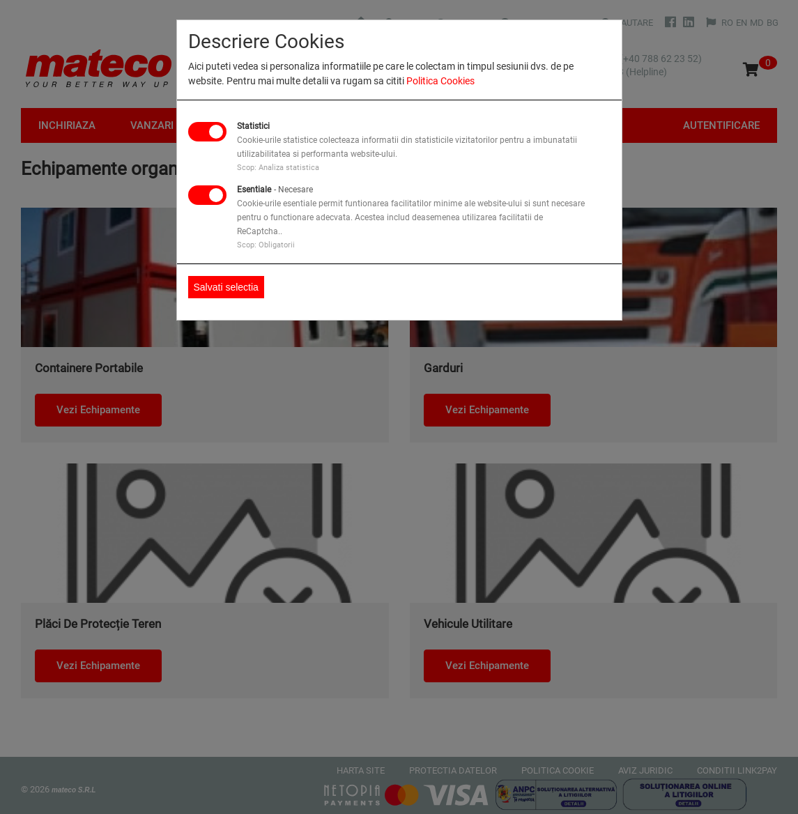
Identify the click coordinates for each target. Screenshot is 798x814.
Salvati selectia (226, 287)
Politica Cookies (440, 80)
